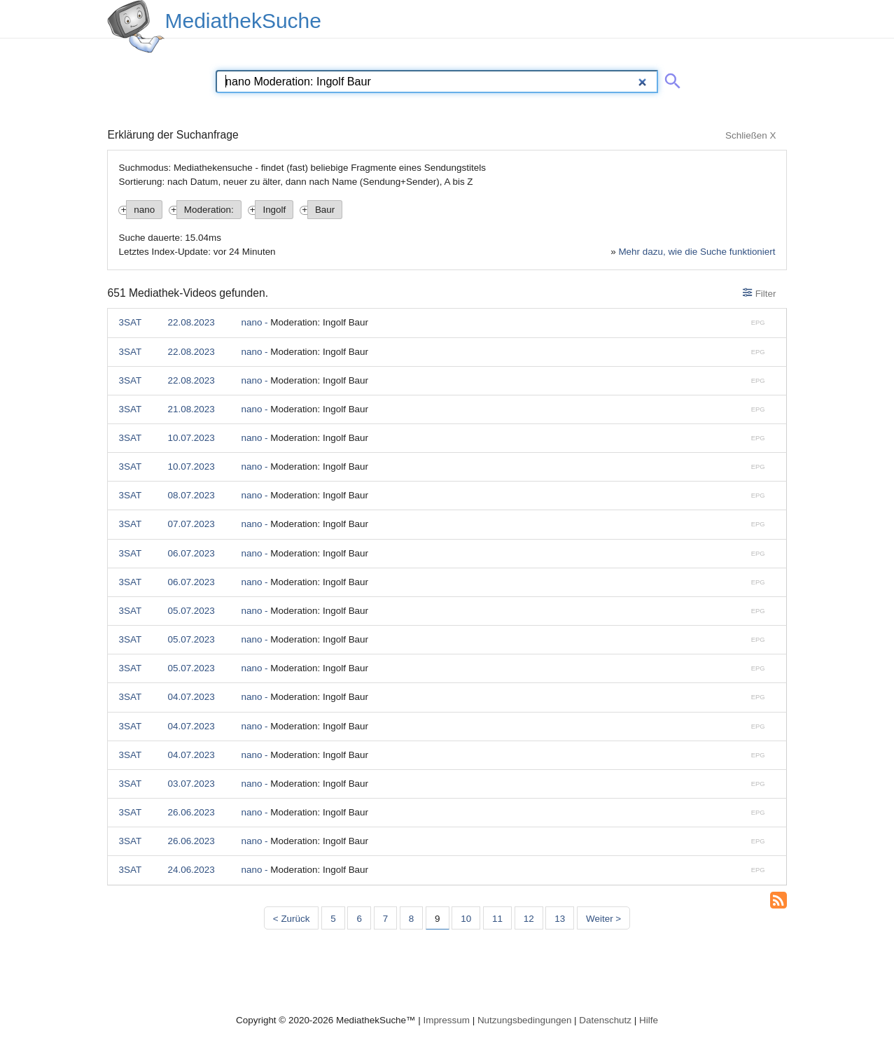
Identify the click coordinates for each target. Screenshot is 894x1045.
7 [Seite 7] (385, 918)
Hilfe (648, 1020)
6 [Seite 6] (358, 918)
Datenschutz (605, 1020)
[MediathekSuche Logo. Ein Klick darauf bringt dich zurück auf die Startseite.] (136, 26)
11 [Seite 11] (497, 918)
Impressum (446, 1020)
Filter (759, 293)
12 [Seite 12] (529, 918)
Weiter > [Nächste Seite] (603, 918)
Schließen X (750, 135)
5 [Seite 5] (332, 918)
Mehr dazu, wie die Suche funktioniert (696, 251)
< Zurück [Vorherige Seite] (291, 918)
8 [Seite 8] (411, 918)
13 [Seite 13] (559, 918)
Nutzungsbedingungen (524, 1020)
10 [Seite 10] (466, 918)
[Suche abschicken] (670, 78)
